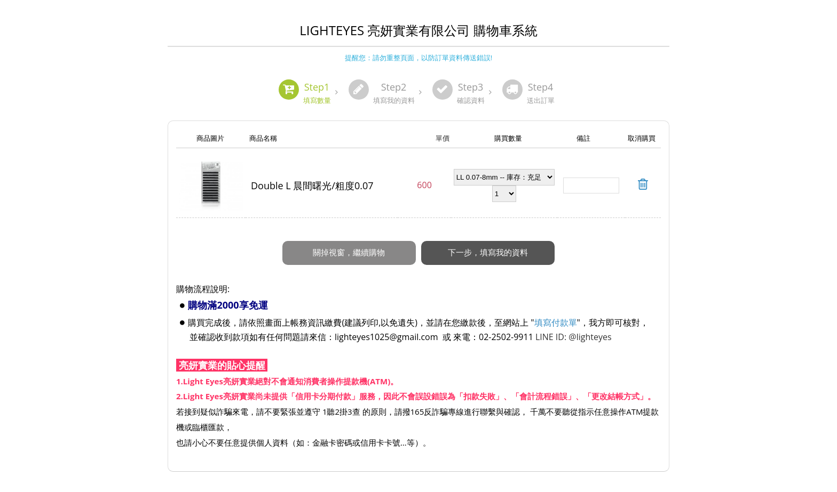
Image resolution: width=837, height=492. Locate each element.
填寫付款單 (555, 322)
